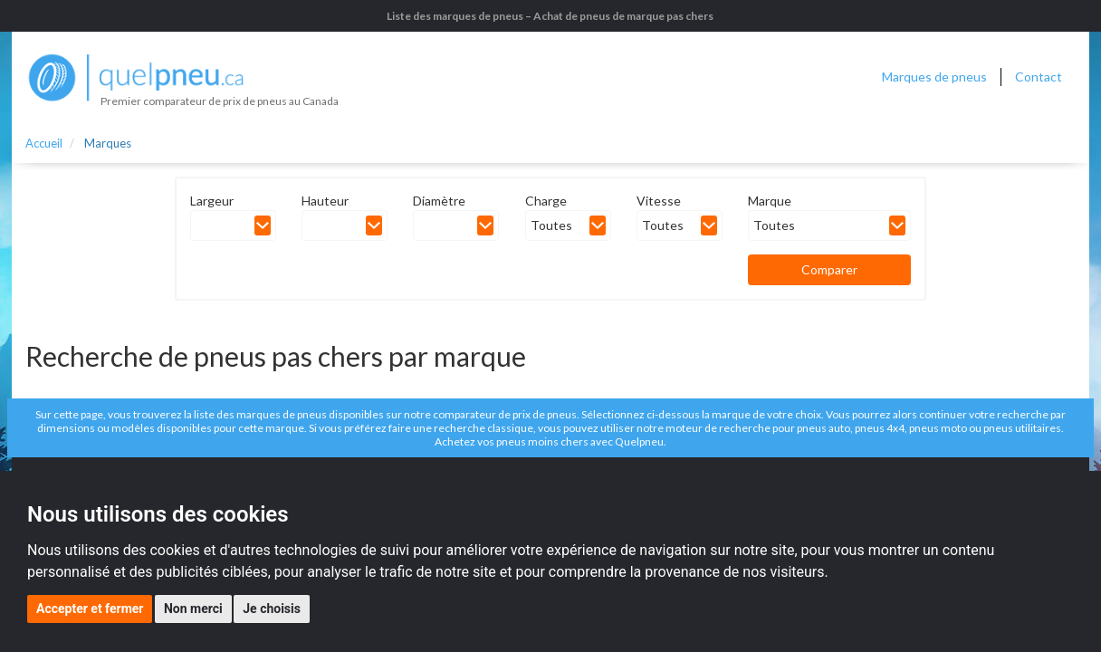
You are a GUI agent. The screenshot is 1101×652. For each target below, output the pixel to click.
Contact (1038, 76)
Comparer (829, 269)
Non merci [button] (193, 608)
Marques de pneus (934, 76)
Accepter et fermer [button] (89, 608)
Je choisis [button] (272, 608)
